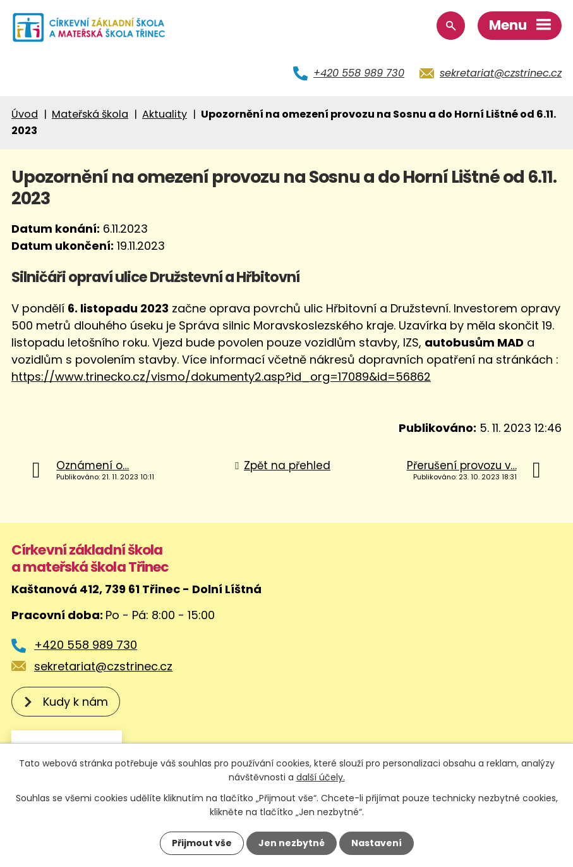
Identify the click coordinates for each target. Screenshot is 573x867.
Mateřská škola (90, 114)
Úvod (24, 114)
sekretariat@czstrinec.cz (501, 73)
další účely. (320, 777)
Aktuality (164, 114)
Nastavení (376, 843)
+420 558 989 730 (358, 73)
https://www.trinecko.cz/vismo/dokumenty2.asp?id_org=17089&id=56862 (221, 376)
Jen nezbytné (291, 843)
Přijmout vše (202, 843)
